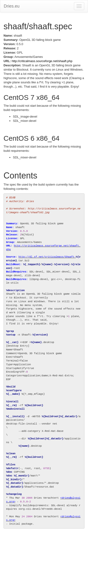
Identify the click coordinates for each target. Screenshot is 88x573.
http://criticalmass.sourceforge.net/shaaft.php (42, 61)
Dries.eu (11, 6)
